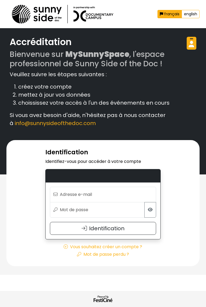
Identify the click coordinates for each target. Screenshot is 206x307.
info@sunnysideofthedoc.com (55, 123)
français (169, 14)
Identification (103, 228)
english (190, 14)
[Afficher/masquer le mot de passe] (150, 210)
